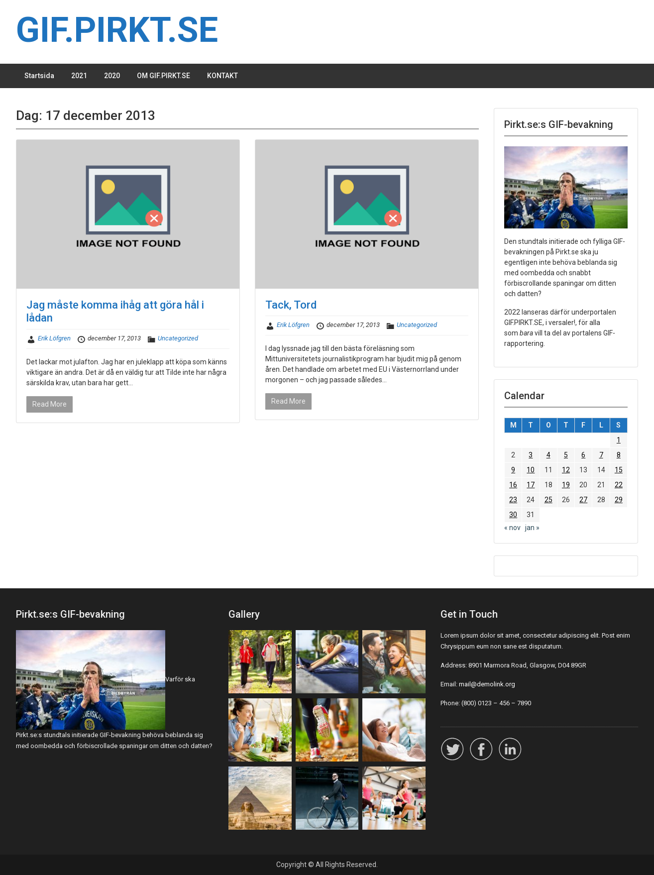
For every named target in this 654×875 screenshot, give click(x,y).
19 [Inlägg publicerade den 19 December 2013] (566, 485)
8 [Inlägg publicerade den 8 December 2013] (619, 455)
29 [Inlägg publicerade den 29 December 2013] (619, 500)
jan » (532, 528)
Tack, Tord (291, 305)
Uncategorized (178, 338)
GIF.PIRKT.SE (117, 29)
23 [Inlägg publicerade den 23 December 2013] (513, 500)
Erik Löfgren (54, 338)
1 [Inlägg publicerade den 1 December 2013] (619, 440)
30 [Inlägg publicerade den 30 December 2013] (513, 515)
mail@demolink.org (487, 684)
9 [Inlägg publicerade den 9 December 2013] (513, 470)
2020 (112, 76)
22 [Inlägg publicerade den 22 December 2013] (619, 485)
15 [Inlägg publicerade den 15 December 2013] (619, 470)
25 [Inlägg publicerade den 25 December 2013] (548, 500)
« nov (512, 528)
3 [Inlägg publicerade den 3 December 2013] (531, 455)
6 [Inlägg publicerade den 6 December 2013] (583, 455)
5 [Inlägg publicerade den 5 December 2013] (566, 455)
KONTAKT (222, 76)
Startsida (39, 76)
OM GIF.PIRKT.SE (163, 76)
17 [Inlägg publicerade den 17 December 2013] (531, 485)
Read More (49, 404)
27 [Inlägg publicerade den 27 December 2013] (583, 500)
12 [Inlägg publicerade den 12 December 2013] (566, 470)
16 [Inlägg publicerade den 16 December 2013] (513, 485)
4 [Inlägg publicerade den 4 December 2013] (548, 455)
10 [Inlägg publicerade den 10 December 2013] (531, 470)
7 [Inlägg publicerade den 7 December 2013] (601, 455)
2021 (79, 76)
